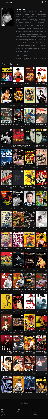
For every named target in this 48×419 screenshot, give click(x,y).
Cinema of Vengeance (40, 351)
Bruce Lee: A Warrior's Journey (41, 268)
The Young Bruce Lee (28, 248)
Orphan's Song (16, 248)
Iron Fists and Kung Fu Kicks (41, 186)
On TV (17, 414)
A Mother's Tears (4, 248)
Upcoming (3, 415)
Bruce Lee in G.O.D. (16, 351)
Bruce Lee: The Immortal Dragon (18, 289)
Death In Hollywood (28, 392)
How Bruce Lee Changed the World (18, 310)
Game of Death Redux (40, 330)
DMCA (33, 411)
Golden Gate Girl (16, 165)
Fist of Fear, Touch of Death (29, 330)
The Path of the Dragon (29, 372)
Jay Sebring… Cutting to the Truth (6, 392)
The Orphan (15, 124)
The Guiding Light (27, 145)
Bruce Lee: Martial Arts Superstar (18, 330)
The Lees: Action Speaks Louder (41, 289)
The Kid (2, 145)
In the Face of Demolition (6, 124)
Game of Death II (39, 227)
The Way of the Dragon (40, 83)
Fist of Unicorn (38, 248)
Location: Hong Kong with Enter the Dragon (29, 227)
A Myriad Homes (16, 207)
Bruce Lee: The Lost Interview (41, 104)
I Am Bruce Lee (27, 310)
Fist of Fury (15, 83)
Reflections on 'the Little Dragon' (41, 372)
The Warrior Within (28, 186)
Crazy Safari (3, 268)
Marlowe (3, 83)
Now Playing (3, 412)
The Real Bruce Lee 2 (17, 227)
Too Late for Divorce (5, 227)
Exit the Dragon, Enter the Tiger (18, 145)
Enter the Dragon (27, 83)
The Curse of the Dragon (6, 351)
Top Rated (3, 414)
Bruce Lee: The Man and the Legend (41, 392)
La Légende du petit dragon (29, 165)
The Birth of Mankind (17, 186)
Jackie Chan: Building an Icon (6, 330)
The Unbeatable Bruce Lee (18, 392)
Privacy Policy (34, 412)
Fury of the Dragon (28, 104)
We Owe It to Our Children (41, 165)
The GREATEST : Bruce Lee (29, 289)
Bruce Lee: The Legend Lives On (18, 372)
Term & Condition (35, 414)
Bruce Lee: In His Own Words (18, 268)
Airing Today (18, 415)
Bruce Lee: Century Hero (29, 351)
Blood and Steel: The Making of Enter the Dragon (29, 268)
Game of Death (16, 104)
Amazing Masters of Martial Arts (41, 124)
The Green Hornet (27, 124)
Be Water (37, 310)
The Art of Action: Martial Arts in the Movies (6, 165)
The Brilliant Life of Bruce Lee (6, 310)
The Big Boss (4, 104)
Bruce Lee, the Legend (5, 289)
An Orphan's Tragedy (40, 145)
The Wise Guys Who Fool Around (29, 207)
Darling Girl (38, 207)
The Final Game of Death (6, 372)
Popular (2, 411)
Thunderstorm (4, 186)
